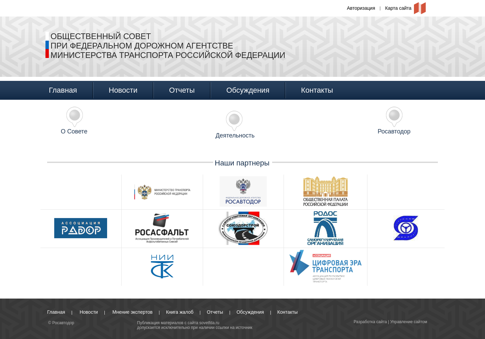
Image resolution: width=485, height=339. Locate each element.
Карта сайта (398, 8)
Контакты (317, 90)
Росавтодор (394, 131)
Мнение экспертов (132, 312)
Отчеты (182, 90)
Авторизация (361, 8)
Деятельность (235, 135)
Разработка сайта (370, 321)
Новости (123, 90)
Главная (63, 90)
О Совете (74, 131)
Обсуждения (247, 90)
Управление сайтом (408, 321)
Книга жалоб (179, 312)
